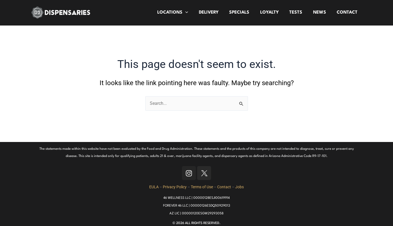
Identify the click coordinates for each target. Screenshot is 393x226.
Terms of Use (202, 187)
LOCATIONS (180, 12)
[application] (193, 12)
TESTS (299, 12)
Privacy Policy (175, 187)
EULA (154, 187)
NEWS (321, 12)
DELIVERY (215, 12)
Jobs (239, 187)
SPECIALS (245, 12)
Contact (224, 187)
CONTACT (348, 12)
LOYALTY (274, 12)
